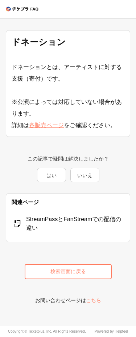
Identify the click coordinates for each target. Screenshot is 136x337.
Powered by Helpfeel (111, 331)
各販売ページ (46, 125)
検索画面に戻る (68, 271)
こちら (93, 300)
